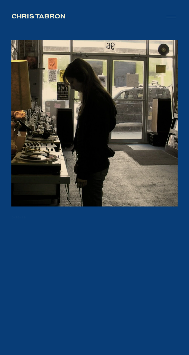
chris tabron (38, 16)
